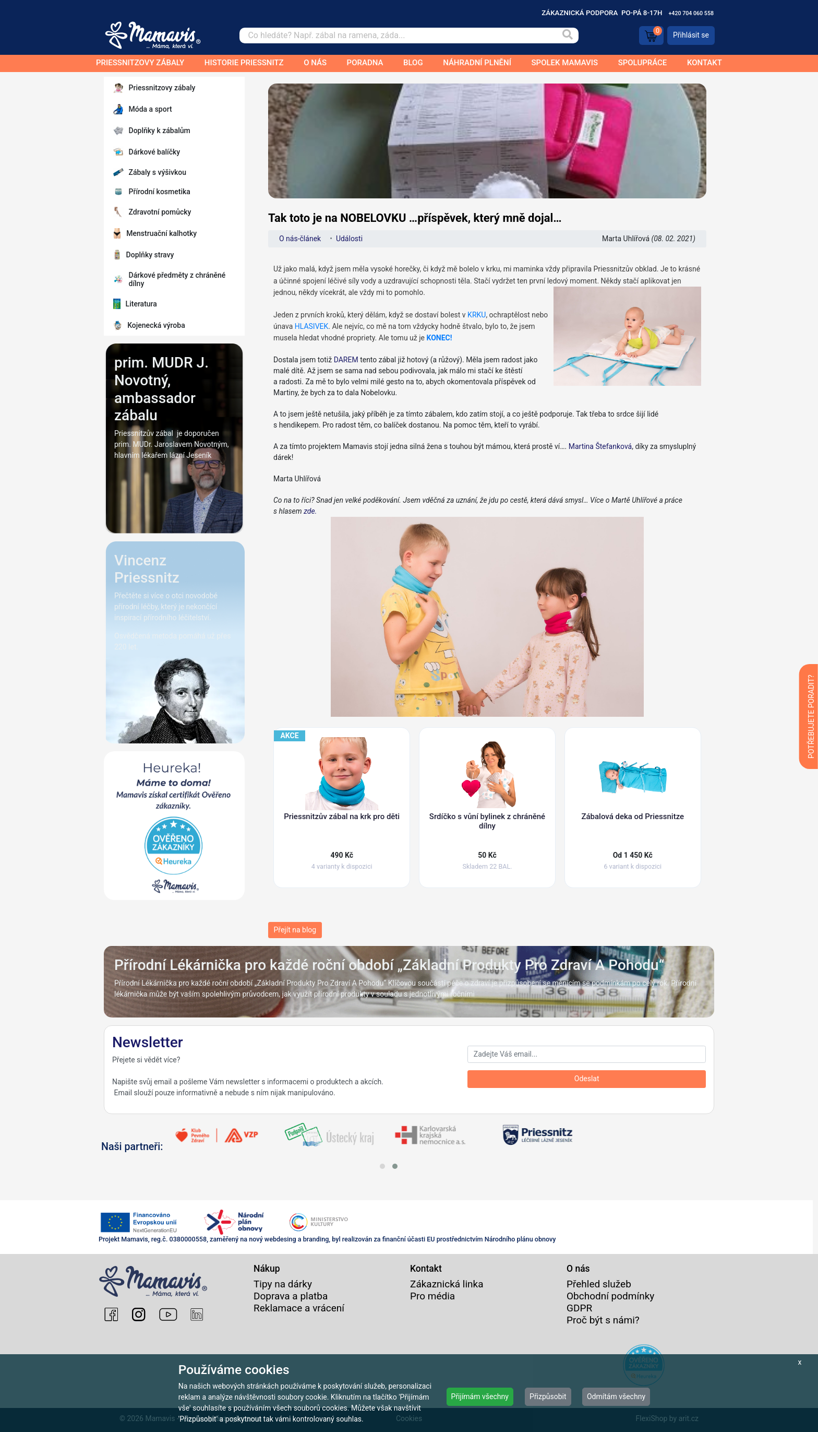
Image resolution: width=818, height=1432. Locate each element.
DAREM (346, 360)
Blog (413, 62)
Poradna (365, 62)
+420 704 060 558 (691, 13)
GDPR (579, 1308)
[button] (382, 1166)
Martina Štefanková (600, 446)
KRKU (476, 315)
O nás (315, 62)
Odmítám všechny (616, 1396)
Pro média (432, 1296)
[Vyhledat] (567, 35)
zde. (474, 612)
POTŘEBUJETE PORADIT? (811, 716)
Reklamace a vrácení (299, 1308)
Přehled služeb (599, 1284)
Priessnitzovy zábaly (140, 62)
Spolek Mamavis (565, 62)
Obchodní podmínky (610, 1296)
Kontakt (704, 62)
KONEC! (439, 338)
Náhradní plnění (477, 62)
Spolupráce (642, 62)
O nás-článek (300, 238)
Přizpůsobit (548, 1396)
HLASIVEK (312, 326)
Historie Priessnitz (244, 62)
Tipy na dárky (283, 1284)
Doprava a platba (291, 1296)
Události (349, 238)
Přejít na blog (295, 930)
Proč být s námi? (603, 1320)
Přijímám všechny (480, 1396)
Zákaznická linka (447, 1284)
